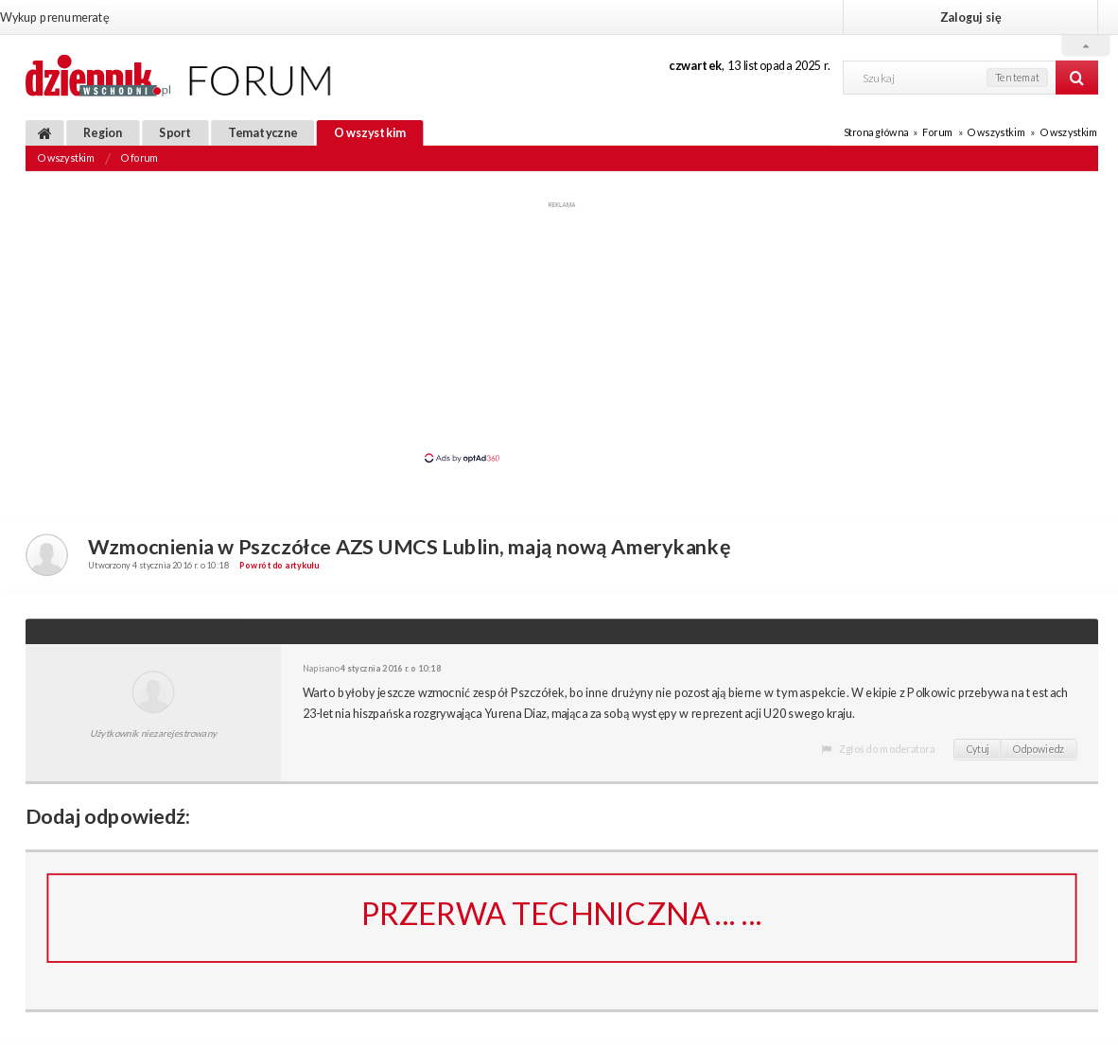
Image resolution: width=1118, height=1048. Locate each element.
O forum (139, 158)
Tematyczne (262, 132)
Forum (937, 132)
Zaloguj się (970, 16)
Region (102, 132)
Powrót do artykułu (279, 565)
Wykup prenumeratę (54, 16)
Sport (175, 132)
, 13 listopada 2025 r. (749, 65)
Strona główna (876, 132)
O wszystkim (370, 132)
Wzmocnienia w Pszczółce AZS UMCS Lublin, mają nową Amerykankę (409, 545)
